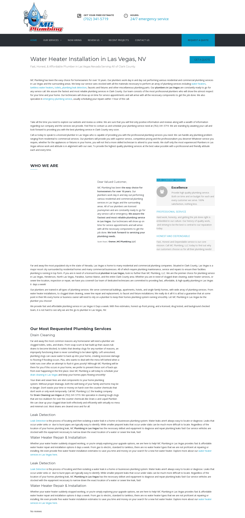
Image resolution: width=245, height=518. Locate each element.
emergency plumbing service (57, 98)
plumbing (102, 236)
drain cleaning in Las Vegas (44, 374)
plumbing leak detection (74, 87)
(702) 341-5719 (96, 18)
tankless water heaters (41, 87)
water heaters (199, 83)
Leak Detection (38, 420)
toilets (58, 87)
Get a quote (202, 59)
